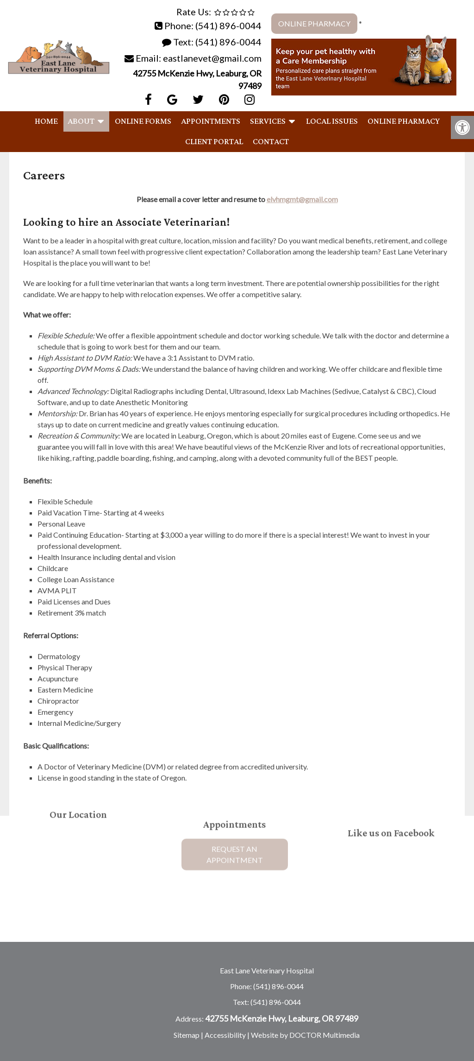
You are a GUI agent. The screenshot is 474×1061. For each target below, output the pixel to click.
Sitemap (187, 1034)
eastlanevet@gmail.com (212, 58)
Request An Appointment (234, 839)
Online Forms (143, 121)
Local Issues (332, 121)
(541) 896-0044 (228, 25)
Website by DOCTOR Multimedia (305, 1034)
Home (46, 121)
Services (268, 121)
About (81, 121)
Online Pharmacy (314, 23)
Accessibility (225, 1034)
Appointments (210, 121)
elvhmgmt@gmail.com (302, 199)
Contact (271, 142)
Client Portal (214, 142)
